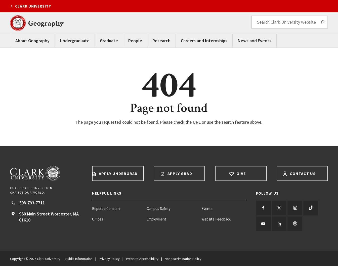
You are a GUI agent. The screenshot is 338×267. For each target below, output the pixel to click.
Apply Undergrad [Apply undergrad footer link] (118, 173)
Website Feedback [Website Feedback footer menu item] (216, 219)
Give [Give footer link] (240, 173)
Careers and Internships (204, 40)
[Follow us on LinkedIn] (279, 224)
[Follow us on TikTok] (311, 208)
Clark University (33, 6)
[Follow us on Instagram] (295, 208)
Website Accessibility (142, 259)
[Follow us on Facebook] (263, 208)
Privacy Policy (109, 259)
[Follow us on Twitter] (279, 208)
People (135, 40)
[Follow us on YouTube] (263, 224)
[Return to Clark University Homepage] (46, 173)
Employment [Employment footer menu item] (156, 219)
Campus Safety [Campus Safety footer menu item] (159, 208)
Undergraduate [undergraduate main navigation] (75, 40)
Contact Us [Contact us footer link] (302, 173)
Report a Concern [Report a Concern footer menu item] (106, 208)
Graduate (109, 40)
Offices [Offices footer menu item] (97, 219)
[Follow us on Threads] (295, 224)
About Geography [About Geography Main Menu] (32, 40)
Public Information (79, 259)
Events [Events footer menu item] (207, 208)
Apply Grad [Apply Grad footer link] (179, 173)
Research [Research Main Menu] (161, 40)
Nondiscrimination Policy (183, 259)
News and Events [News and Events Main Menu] (254, 40)
